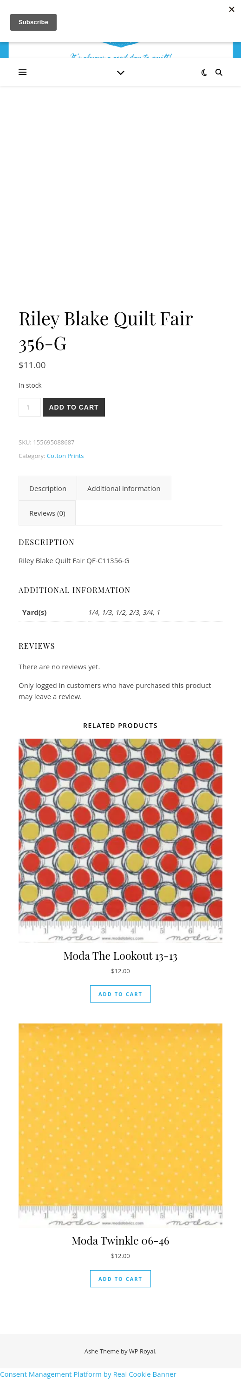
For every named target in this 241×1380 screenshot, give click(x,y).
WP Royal (142, 1351)
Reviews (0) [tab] (47, 513)
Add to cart (73, 407)
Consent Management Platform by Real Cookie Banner (88, 1374)
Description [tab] (47, 488)
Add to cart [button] (120, 993)
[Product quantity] (30, 407)
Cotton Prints (65, 455)
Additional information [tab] (124, 488)
